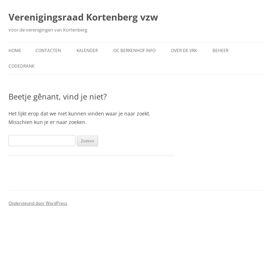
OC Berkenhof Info (134, 50)
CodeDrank (21, 66)
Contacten (48, 50)
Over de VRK (184, 50)
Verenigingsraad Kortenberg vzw (83, 17)
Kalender (87, 50)
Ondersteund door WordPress (37, 203)
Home (14, 50)
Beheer (220, 50)
